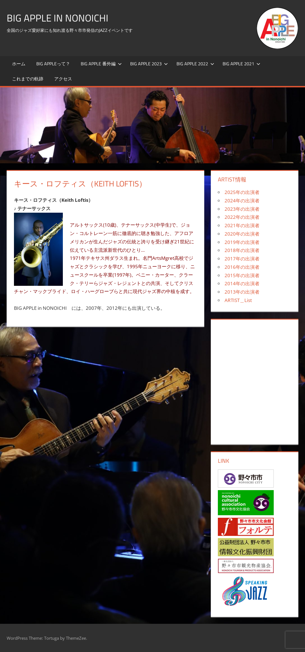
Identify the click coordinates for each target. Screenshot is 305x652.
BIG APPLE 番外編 (101, 63)
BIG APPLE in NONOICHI (58, 17)
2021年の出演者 (242, 225)
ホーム (18, 63)
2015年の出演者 (242, 275)
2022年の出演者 (242, 217)
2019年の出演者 (242, 242)
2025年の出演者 (242, 192)
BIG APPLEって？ (53, 63)
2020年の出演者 (242, 234)
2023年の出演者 (242, 209)
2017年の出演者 (242, 258)
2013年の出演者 (242, 292)
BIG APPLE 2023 (149, 63)
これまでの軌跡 (27, 78)
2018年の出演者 (242, 250)
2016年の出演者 (242, 267)
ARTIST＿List (238, 300)
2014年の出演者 (242, 283)
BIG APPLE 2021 (241, 63)
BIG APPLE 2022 (195, 63)
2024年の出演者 (242, 200)
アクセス (63, 78)
